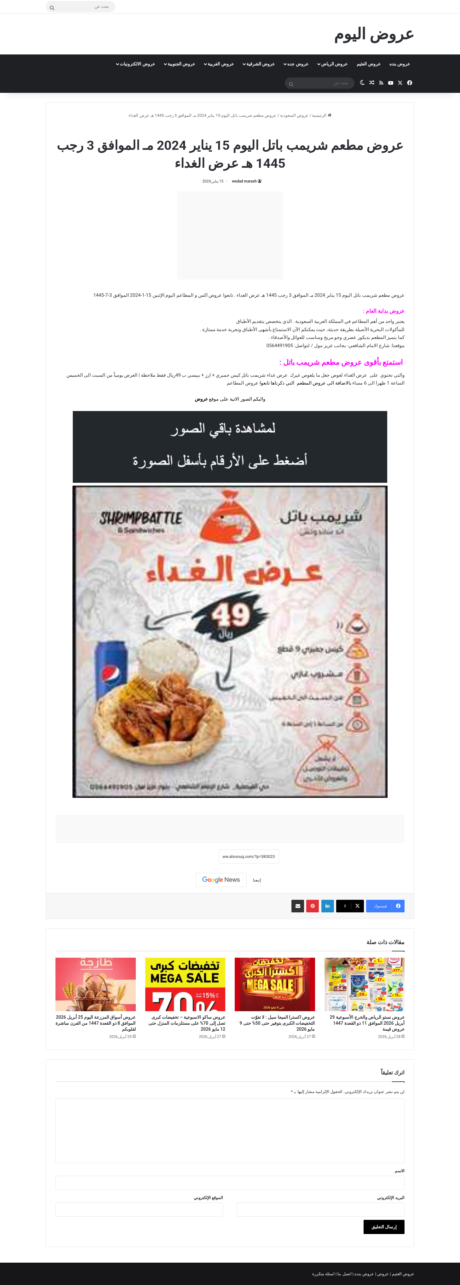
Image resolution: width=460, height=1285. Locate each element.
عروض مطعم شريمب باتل (212, 129)
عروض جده (297, 63)
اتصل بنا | (344, 1273)
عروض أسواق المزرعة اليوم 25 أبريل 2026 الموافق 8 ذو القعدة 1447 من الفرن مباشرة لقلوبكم (95, 1023)
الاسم (400, 1171)
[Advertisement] (230, 235)
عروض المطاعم (242, 383)
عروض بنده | (364, 1273)
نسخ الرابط (199, 856)
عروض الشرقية (260, 63)
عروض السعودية (294, 115)
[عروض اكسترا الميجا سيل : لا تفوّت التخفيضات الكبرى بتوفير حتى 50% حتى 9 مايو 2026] (275, 984)
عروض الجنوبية (181, 63)
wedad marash (244, 181)
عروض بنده (399, 63)
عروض (201, 399)
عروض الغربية (220, 63)
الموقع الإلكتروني (208, 1197)
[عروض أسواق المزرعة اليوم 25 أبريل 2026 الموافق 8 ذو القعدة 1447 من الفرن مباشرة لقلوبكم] (95, 984)
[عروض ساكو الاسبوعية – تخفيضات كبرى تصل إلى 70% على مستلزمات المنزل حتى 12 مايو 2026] (185, 984)
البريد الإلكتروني (391, 1197)
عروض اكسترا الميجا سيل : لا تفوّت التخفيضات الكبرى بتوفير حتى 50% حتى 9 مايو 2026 (277, 1023)
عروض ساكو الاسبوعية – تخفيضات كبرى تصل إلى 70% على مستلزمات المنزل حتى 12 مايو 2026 (186, 1023)
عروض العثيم (368, 63)
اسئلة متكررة (324, 1273)
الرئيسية (321, 115)
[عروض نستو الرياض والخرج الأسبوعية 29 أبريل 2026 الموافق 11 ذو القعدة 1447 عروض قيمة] (365, 984)
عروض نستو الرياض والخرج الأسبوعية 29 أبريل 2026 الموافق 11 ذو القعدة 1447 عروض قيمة (367, 1023)
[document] (230, 387)
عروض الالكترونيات (137, 63)
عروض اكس (210, 295)
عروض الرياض (334, 63)
